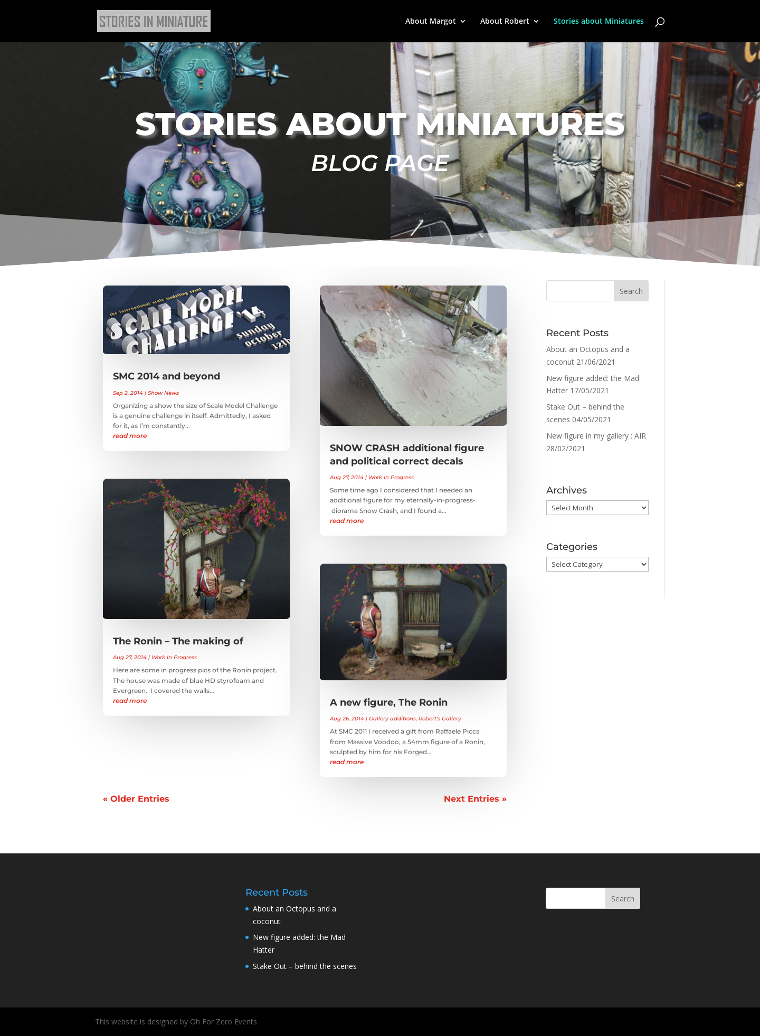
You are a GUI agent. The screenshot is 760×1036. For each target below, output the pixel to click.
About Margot (430, 21)
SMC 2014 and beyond (166, 376)
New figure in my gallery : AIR (596, 436)
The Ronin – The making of (178, 641)
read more (130, 436)
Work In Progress (174, 657)
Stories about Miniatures (599, 21)
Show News (163, 392)
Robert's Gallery (440, 718)
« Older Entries (136, 799)
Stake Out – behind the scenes (305, 966)
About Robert (504, 21)
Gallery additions (392, 718)
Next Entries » (475, 799)
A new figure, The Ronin (389, 702)
